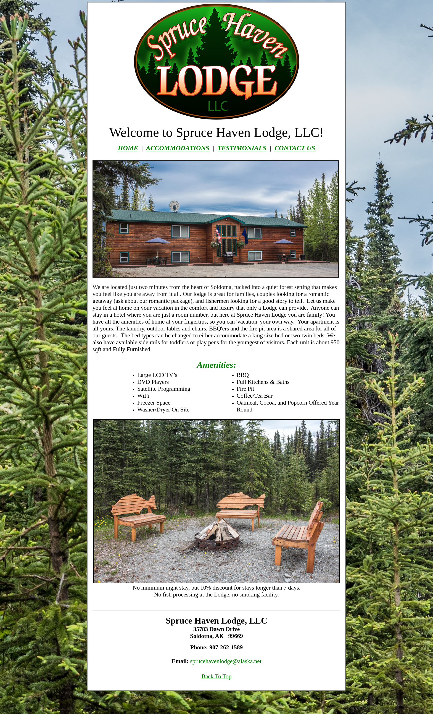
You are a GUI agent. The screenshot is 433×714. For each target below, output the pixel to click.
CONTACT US (294, 148)
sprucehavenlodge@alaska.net (225, 661)
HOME (128, 148)
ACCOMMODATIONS (177, 148)
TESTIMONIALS (241, 148)
